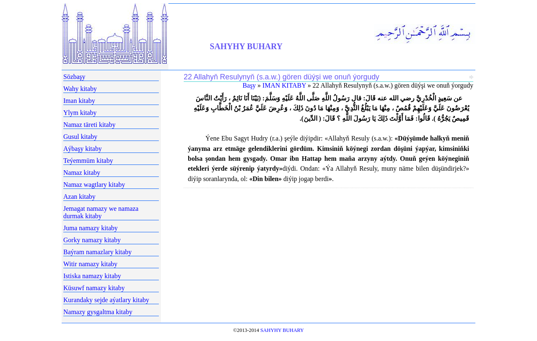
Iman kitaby (79, 100)
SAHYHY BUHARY (246, 46)
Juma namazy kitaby (90, 227)
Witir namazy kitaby (90, 263)
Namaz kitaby (81, 172)
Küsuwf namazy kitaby (94, 287)
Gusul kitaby (80, 136)
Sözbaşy (74, 76)
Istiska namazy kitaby (92, 275)
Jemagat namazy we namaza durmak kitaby (101, 212)
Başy (249, 85)
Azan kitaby (79, 196)
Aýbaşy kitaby (82, 148)
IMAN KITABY (284, 85)
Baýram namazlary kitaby (97, 251)
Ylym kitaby (79, 112)
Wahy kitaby (80, 88)
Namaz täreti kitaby (89, 124)
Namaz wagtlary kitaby (94, 184)
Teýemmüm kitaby (88, 160)
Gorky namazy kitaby (92, 239)
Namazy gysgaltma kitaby (97, 311)
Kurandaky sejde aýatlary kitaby (106, 299)
